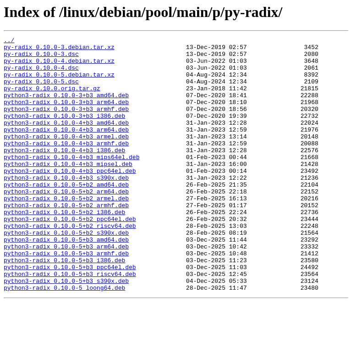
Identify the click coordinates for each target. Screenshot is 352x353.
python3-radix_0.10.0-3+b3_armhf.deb (66, 124)
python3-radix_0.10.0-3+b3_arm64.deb (66, 115)
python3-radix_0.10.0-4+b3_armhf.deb (66, 165)
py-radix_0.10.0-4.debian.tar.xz (59, 66)
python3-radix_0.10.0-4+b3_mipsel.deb (68, 190)
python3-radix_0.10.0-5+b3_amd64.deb (66, 280)
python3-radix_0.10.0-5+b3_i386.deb (64, 305)
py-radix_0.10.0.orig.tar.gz (52, 99)
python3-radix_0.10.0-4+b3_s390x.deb (66, 206)
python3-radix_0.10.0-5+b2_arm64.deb (66, 223)
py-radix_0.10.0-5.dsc (41, 91)
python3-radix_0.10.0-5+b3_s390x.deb (66, 330)
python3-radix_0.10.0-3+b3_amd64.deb (66, 107)
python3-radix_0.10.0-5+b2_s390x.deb (66, 272)
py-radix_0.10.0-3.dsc (41, 58)
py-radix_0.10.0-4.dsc (41, 74)
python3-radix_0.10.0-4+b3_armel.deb (66, 157)
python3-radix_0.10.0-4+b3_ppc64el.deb (70, 198)
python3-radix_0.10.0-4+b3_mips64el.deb (71, 181)
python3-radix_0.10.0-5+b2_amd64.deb (66, 214)
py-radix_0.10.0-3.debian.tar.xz (59, 49)
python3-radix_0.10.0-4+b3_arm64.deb (66, 148)
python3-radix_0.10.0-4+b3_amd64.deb (66, 140)
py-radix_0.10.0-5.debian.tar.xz (59, 82)
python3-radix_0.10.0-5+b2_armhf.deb (66, 239)
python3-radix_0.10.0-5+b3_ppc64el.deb (70, 313)
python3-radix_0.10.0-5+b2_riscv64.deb (70, 264)
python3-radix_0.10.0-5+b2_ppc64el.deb (70, 256)
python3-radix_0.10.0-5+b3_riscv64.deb (70, 322)
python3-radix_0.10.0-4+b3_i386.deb (64, 173)
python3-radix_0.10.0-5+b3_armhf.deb (66, 297)
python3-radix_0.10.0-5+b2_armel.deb (66, 231)
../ (9, 41)
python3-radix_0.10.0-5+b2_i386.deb (64, 247)
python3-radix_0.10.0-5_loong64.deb (64, 338)
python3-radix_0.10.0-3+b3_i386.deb (64, 132)
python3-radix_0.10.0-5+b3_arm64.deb (66, 289)
